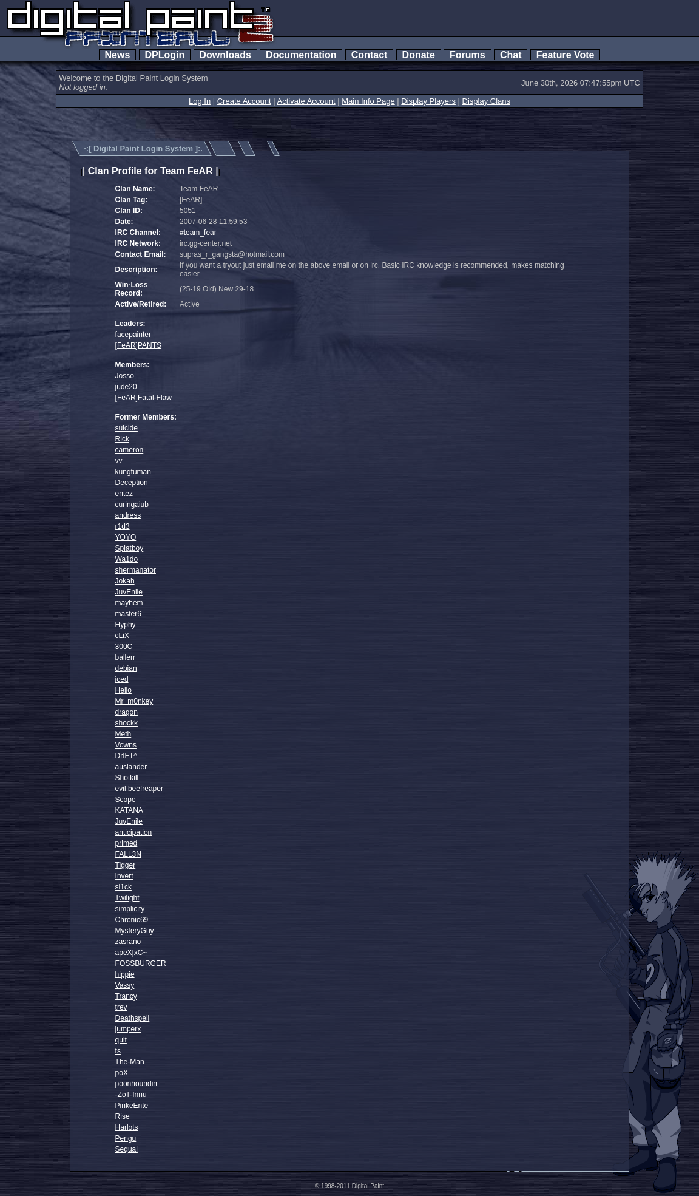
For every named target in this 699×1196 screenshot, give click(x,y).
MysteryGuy (134, 930)
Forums (467, 55)
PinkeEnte (132, 1105)
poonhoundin (136, 1083)
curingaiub (132, 504)
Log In (200, 101)
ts (118, 1051)
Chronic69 (132, 920)
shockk (126, 723)
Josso (124, 376)
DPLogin (165, 55)
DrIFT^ (126, 756)
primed (126, 843)
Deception (131, 482)
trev (121, 1007)
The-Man (129, 1062)
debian (126, 668)
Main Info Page (368, 101)
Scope (125, 799)
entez (124, 493)
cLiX (122, 635)
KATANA (129, 810)
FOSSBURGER (140, 963)
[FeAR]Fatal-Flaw (143, 397)
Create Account (244, 101)
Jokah (125, 581)
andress (128, 515)
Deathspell (132, 1018)
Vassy (125, 985)
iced (122, 679)
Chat (511, 55)
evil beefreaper (139, 788)
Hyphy (125, 624)
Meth (123, 734)
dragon (126, 712)
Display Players (428, 101)
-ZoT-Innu (131, 1094)
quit (121, 1040)
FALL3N (128, 854)
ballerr (125, 657)
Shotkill (127, 777)
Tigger (125, 865)
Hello (123, 690)
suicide (126, 428)
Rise (122, 1116)
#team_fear (198, 232)
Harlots (126, 1127)
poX (121, 1073)
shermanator (135, 570)
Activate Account (306, 101)
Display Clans (486, 101)
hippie (125, 974)
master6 (128, 614)
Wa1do (126, 559)
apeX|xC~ (131, 952)
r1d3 (122, 526)
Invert (124, 876)
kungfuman (133, 471)
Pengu (126, 1138)
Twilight (127, 898)
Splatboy (129, 548)
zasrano (128, 941)
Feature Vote (565, 55)
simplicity (130, 909)
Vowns (126, 745)
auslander (131, 767)
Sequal (126, 1149)
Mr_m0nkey (134, 701)
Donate (419, 55)
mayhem (129, 603)
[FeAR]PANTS (138, 345)
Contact (369, 55)
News (118, 55)
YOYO (126, 537)
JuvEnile (129, 592)
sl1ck (123, 887)
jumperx (128, 1029)
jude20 (126, 386)
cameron (129, 450)
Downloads (225, 55)
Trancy (126, 996)
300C (124, 646)
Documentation (301, 55)
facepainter (133, 334)
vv (119, 461)
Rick (122, 439)
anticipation (133, 832)
